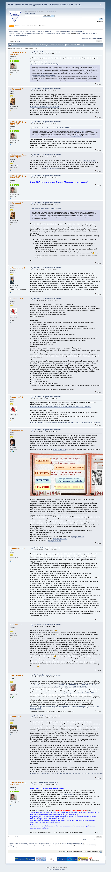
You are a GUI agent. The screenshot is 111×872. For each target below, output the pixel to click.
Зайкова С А (17, 625)
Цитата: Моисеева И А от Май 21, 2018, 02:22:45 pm (45, 64)
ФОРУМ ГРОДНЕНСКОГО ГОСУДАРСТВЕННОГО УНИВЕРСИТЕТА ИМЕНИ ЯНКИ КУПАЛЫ (44, 5)
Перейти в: (61, 851)
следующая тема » (97, 38)
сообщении (45, 828)
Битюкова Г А (17, 675)
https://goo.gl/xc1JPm (77, 537)
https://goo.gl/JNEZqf (54, 540)
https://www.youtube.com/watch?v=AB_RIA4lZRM (78, 693)
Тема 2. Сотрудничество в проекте (46, 782)
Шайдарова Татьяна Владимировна (19, 156)
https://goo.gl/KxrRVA (79, 131)
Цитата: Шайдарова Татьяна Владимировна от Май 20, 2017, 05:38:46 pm (51, 127)
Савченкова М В (18, 268)
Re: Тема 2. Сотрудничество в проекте (47, 52)
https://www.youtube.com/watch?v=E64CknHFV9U (71, 687)
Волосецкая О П (18, 548)
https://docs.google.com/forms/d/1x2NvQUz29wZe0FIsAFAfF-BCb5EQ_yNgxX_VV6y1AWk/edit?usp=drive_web (65, 422)
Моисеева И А (17, 89)
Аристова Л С (17, 299)
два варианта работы (67, 794)
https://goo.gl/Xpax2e (76, 136)
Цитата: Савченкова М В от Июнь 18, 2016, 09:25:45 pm (46, 208)
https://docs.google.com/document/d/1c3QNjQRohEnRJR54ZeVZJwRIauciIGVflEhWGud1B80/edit (65, 685)
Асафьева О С (17, 430)
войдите (51, 11)
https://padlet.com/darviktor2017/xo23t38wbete (43, 75)
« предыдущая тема (85, 38)
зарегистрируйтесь (30, 13)
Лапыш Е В (16, 716)
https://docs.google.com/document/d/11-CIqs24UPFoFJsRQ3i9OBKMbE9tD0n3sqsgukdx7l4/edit (60, 406)
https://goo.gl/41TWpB (59, 538)
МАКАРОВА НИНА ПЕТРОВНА (86, 33)
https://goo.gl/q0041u (59, 449)
